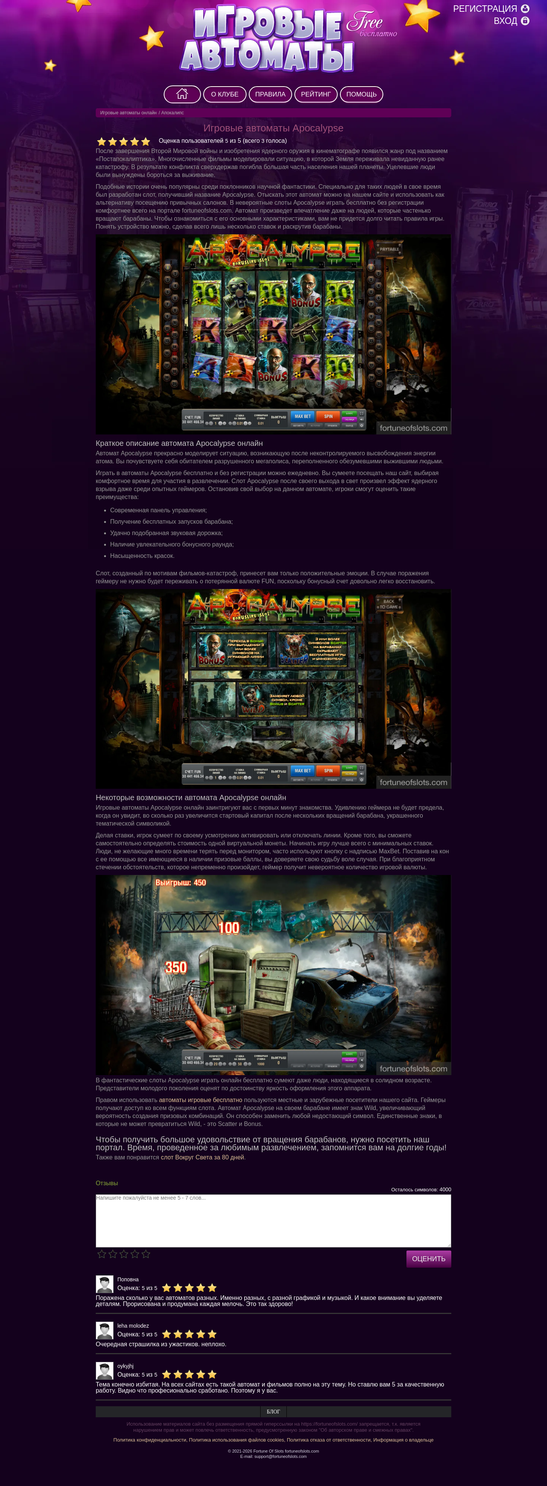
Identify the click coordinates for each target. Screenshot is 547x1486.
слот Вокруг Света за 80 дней (202, 1157)
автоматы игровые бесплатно (200, 1100)
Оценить (429, 1259)
